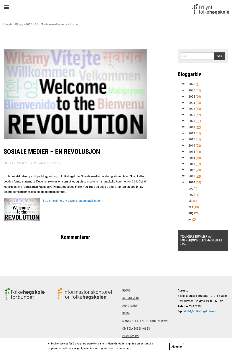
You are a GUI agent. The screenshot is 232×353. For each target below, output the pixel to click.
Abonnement (130, 298)
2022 (194, 108)
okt (192, 200)
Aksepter (176, 346)
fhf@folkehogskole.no (201, 311)
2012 (194, 170)
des (192, 188)
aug (194, 213)
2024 (194, 96)
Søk (219, 56)
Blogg (19, 24)
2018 (194, 133)
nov (193, 194)
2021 (194, 115)
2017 (194, 139)
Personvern (130, 336)
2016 (194, 145)
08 (36, 24)
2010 (29, 24)
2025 (194, 90)
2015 (194, 151)
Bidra (126, 313)
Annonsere (129, 305)
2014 (194, 158)
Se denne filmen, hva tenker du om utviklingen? (73, 200)
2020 (194, 121)
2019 (194, 127)
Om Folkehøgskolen (136, 328)
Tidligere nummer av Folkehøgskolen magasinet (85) (201, 240)
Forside (7, 24)
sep (193, 207)
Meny (6, 6)
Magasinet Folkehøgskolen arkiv (145, 321)
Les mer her (123, 348)
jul (192, 219)
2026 (193, 84)
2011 (194, 176)
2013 (194, 164)
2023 (194, 102)
